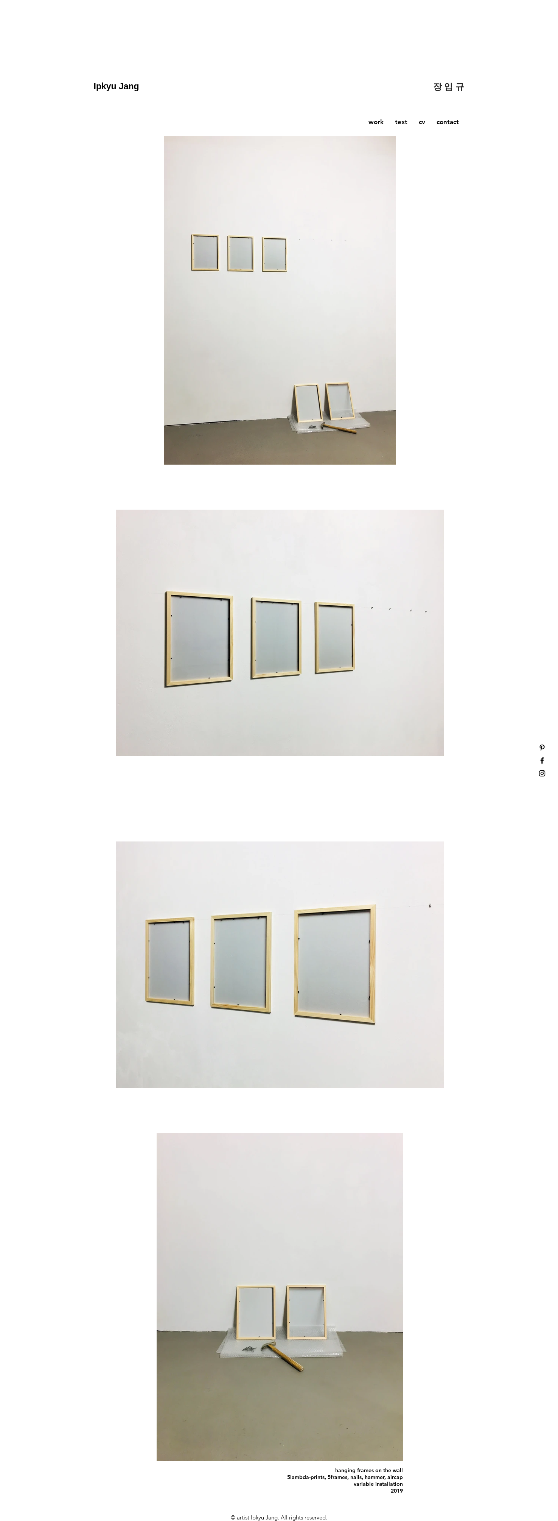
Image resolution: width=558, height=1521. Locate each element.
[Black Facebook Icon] (542, 760)
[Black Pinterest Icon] (542, 747)
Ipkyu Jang (118, 86)
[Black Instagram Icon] (542, 773)
